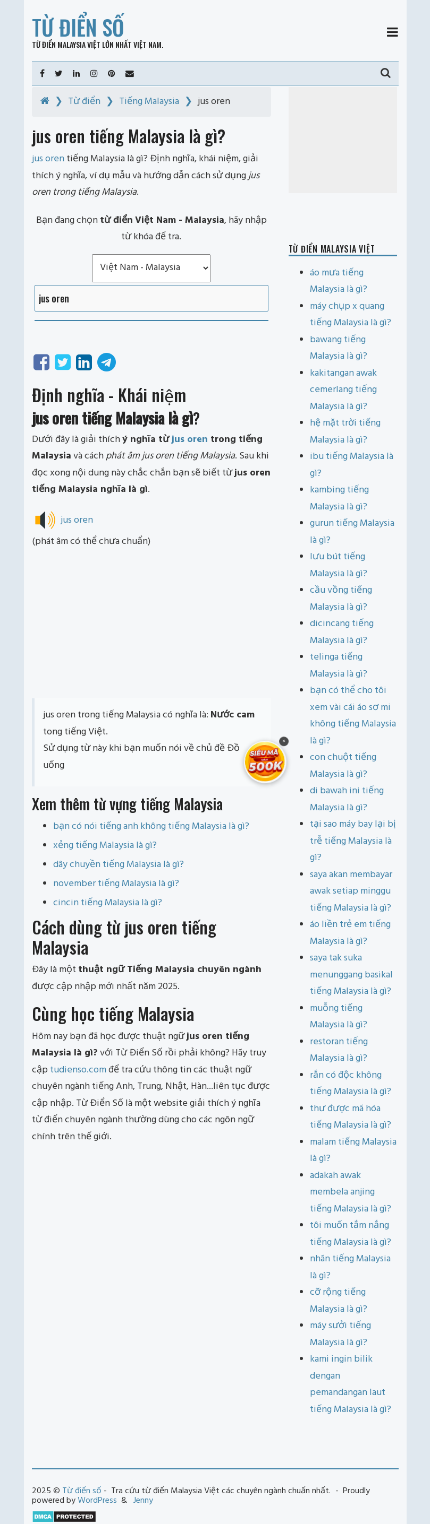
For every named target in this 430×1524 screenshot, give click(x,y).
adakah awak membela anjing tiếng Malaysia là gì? (350, 1192)
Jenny (143, 1501)
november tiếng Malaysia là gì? (116, 883)
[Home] (44, 101)
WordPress (97, 1501)
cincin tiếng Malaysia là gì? (107, 903)
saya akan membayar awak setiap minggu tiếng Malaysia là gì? (351, 891)
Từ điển (84, 101)
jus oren (190, 439)
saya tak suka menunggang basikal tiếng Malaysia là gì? (351, 974)
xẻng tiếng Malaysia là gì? (105, 845)
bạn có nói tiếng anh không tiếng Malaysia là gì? (151, 826)
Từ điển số (78, 27)
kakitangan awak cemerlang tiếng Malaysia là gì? (343, 390)
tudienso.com (78, 1070)
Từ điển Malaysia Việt (66, 44)
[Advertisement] (151, 624)
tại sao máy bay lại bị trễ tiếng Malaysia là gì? (353, 841)
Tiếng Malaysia (149, 101)
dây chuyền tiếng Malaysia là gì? (118, 864)
